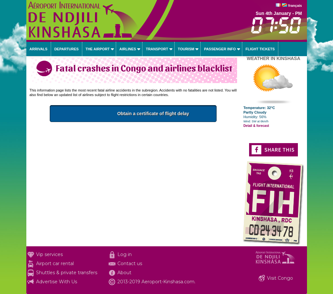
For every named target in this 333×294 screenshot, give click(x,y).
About (124, 273)
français (295, 5)
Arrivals (38, 49)
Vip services (49, 254)
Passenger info (220, 49)
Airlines (127, 49)
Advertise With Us (56, 282)
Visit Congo (280, 278)
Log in (124, 254)
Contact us (129, 263)
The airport (98, 49)
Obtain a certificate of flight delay (167, 113)
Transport (157, 49)
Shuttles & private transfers (66, 273)
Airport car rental (55, 263)
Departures (66, 49)
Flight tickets (260, 49)
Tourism (186, 49)
